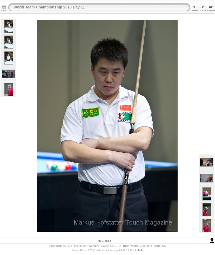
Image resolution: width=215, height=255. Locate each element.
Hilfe (140, 250)
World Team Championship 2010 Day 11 (49, 7)
